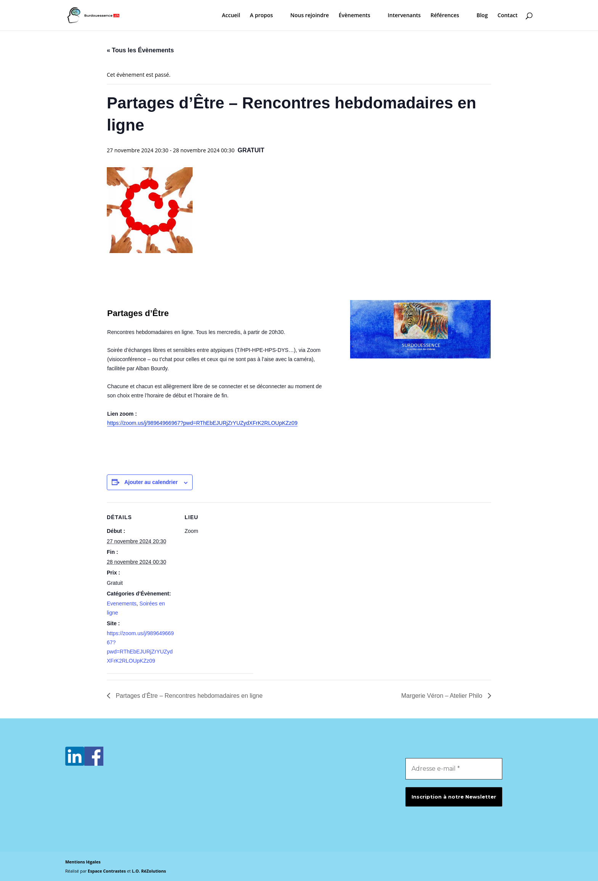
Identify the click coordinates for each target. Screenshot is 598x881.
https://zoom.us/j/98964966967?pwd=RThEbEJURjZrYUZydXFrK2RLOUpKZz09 (202, 423)
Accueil (231, 16)
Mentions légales (83, 862)
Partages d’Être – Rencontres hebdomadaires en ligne (188, 695)
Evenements (122, 603)
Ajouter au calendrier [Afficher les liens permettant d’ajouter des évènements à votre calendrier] (151, 482)
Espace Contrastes (107, 871)
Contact (508, 16)
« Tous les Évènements (140, 50)
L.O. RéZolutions (149, 871)
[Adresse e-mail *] (453, 768)
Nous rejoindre (309, 16)
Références (445, 16)
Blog (481, 16)
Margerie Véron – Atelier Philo (442, 695)
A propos (261, 16)
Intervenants (404, 16)
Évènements (354, 16)
